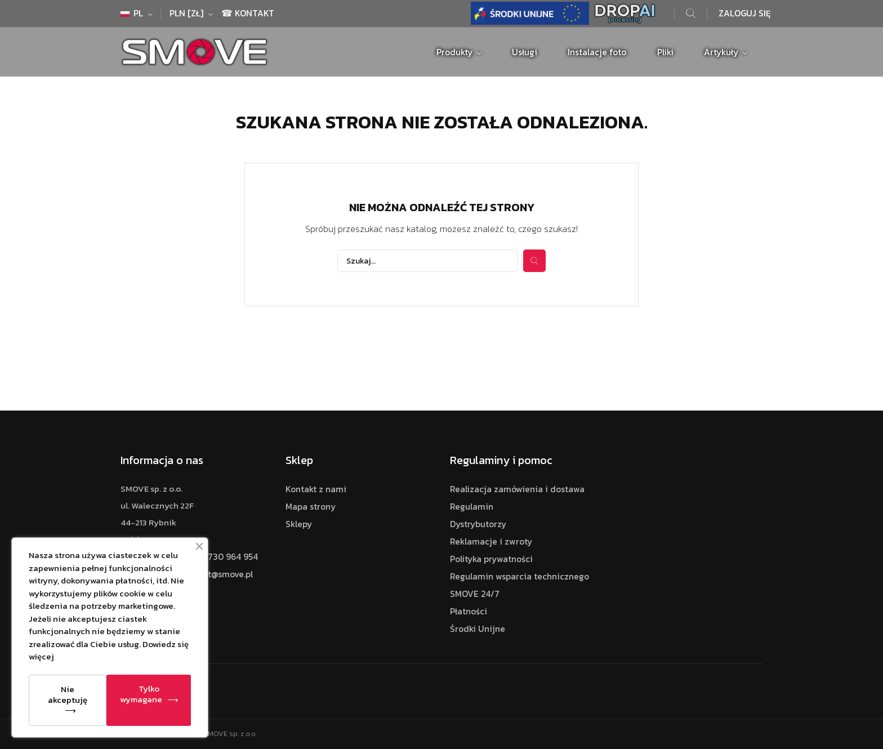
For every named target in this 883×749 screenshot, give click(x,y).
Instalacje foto (597, 52)
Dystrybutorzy (478, 524)
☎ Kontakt (247, 13)
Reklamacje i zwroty (491, 541)
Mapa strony (311, 506)
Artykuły (722, 52)
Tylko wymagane (141, 694)
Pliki (665, 52)
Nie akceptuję (67, 694)
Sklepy (299, 524)
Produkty (455, 52)
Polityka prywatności (491, 558)
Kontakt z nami (316, 489)
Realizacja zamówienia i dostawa (517, 489)
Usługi (524, 52)
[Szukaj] (427, 260)
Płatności (468, 611)
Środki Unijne (477, 628)
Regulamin (471, 506)
